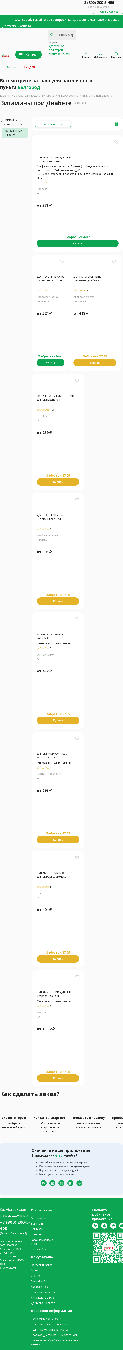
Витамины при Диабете (97, 95)
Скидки (29, 67)
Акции (11, 67)
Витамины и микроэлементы (60, 95)
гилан (65, 54)
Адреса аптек (80, 20)
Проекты (63, 20)
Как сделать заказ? (106, 20)
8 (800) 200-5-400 (99, 2)
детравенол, (56, 46)
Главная (5, 95)
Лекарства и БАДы (26, 95)
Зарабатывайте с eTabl (39, 20)
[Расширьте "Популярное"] (53, 124)
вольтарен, (56, 50)
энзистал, (54, 54)
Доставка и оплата (16, 26)
